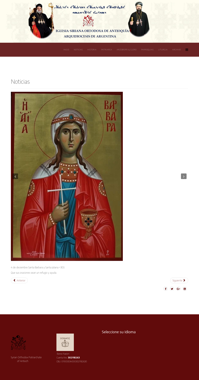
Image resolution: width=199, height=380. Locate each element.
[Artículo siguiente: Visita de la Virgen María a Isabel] (179, 280)
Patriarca (106, 49)
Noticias (78, 49)
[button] (15, 176)
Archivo (176, 49)
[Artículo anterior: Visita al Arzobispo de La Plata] (19, 280)
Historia (92, 49)
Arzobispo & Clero (127, 49)
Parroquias (147, 49)
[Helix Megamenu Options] (186, 49)
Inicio (66, 49)
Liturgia (163, 49)
